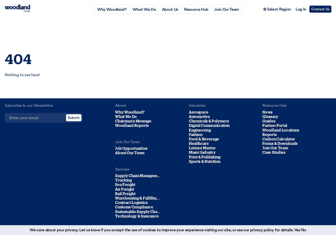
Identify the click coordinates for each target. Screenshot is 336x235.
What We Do (144, 9)
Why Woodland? (112, 9)
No (303, 229)
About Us (170, 9)
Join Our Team (226, 9)
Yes (297, 229)
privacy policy (262, 229)
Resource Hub (196, 9)
